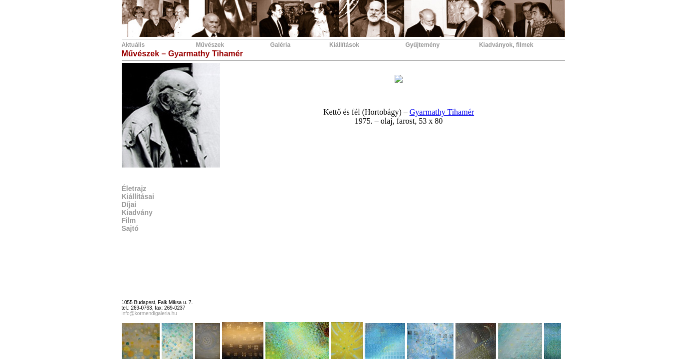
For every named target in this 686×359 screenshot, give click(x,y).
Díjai (129, 204)
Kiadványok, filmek (506, 44)
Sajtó (130, 228)
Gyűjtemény (422, 44)
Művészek (210, 44)
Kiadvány (137, 212)
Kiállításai (138, 196)
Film (129, 220)
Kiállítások (344, 44)
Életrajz (134, 188)
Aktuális (133, 44)
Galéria (280, 44)
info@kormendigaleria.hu (149, 313)
